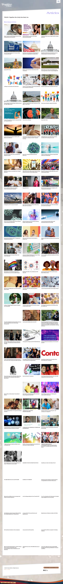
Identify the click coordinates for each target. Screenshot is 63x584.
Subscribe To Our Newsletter (51, 567)
